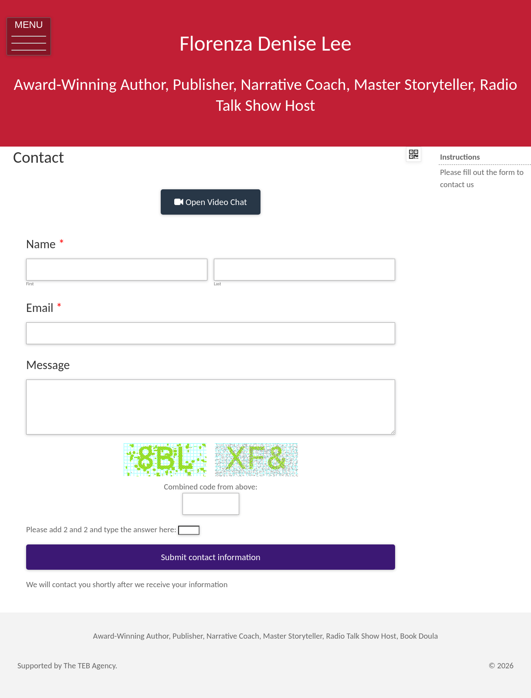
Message (48, 365)
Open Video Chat (210, 202)
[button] (29, 36)
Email (39, 307)
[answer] (211, 504)
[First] (116, 270)
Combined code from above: (210, 487)
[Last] (304, 270)
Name (41, 244)
